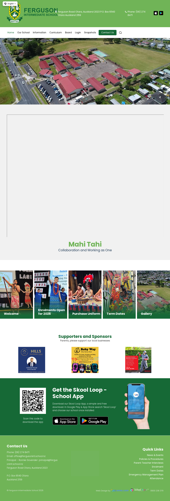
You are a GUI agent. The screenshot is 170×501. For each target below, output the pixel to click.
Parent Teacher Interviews (148, 463)
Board (68, 32)
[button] (10, 3)
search (120, 32)
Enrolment (157, 466)
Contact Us (107, 32)
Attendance (156, 478)
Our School (23, 32)
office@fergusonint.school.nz (30, 456)
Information (39, 32)
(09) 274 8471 (22, 452)
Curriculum (55, 32)
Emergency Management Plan (146, 474)
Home (10, 32)
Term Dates (156, 470)
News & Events (155, 455)
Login (78, 32)
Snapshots (90, 32)
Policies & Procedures (151, 459)
